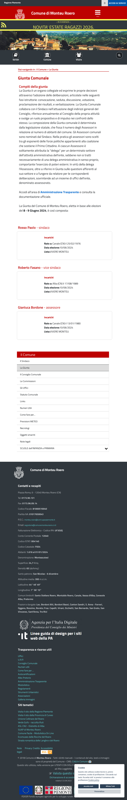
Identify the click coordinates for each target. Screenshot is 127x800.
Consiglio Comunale (27, 663)
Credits (36, 748)
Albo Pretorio (24, 678)
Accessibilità (47, 748)
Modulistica (23, 685)
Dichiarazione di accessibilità (63, 777)
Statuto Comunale (29, 394)
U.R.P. (21, 659)
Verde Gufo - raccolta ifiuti (31, 722)
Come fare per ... (26, 670)
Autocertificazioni (26, 674)
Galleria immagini (26, 699)
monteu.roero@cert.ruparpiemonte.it (39, 519)
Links (22, 401)
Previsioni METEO (29, 421)
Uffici (20, 656)
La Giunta (24, 367)
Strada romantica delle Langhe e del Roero (38, 740)
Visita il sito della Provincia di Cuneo (35, 715)
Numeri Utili (26, 408)
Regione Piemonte (12, 2)
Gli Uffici (24, 388)
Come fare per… (27, 414)
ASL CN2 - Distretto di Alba (31, 726)
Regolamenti (24, 688)
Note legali (25, 441)
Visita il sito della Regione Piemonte (35, 711)
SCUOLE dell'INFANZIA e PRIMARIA (37, 448)
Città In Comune (80, 761)
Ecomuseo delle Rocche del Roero (34, 737)
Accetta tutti (88, 786)
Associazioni (24, 696)
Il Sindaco (24, 361)
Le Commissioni (28, 381)
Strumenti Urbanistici (28, 692)
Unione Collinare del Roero (31, 719)
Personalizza (99, 791)
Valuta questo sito (65, 773)
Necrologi (24, 428)
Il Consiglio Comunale (30, 374)
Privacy (28, 748)
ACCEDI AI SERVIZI (117, 3)
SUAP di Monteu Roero (29, 729)
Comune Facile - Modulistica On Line (36, 733)
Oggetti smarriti (27, 435)
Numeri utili (23, 667)
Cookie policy (93, 780)
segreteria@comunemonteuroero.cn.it (40, 525)
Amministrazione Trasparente (32, 681)
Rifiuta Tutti (110, 786)
